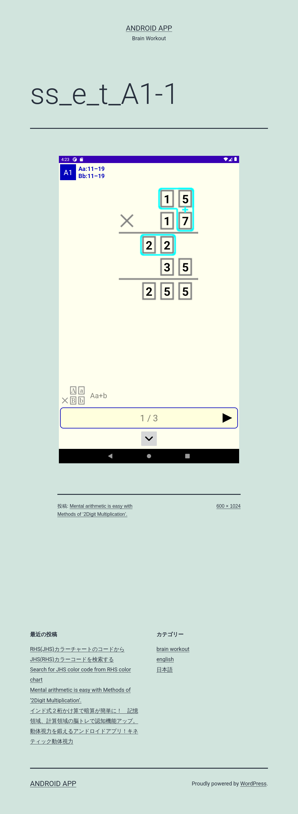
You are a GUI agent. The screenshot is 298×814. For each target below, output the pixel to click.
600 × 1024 (228, 506)
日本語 (165, 669)
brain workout (173, 649)
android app (149, 28)
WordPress (253, 783)
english (165, 659)
